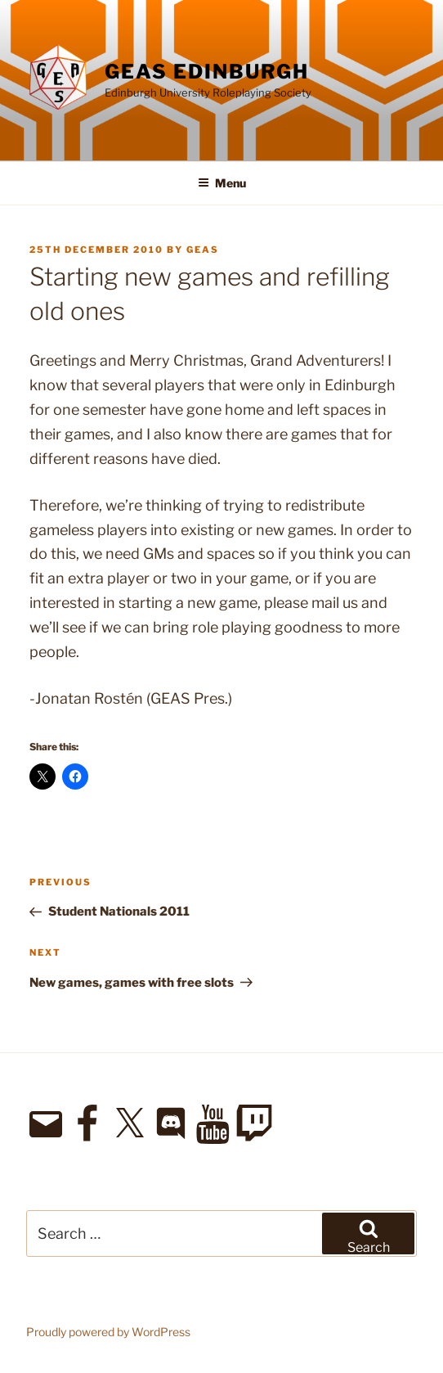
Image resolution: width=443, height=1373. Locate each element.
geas (202, 249)
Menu (222, 183)
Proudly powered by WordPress (108, 1332)
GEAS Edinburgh (207, 71)
